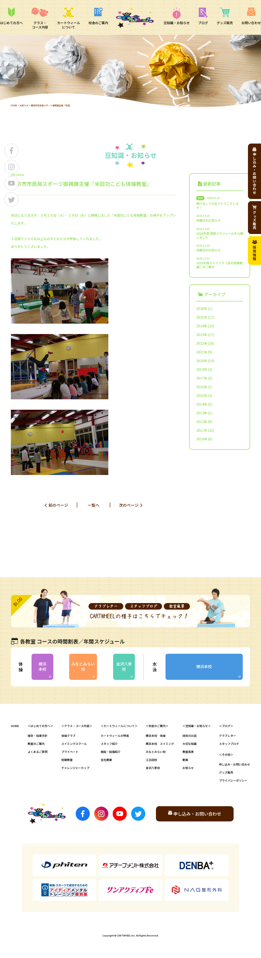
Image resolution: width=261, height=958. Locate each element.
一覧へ (93, 505)
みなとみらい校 (83, 666)
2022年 (201, 343)
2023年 (201, 334)
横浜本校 (42, 666)
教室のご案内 (36, 744)
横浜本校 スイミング (160, 744)
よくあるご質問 (37, 752)
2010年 (201, 439)
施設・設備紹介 (110, 752)
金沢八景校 (124, 666)
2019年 (201, 369)
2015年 (201, 395)
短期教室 (67, 760)
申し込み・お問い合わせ (234, 764)
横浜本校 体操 (156, 736)
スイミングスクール (74, 744)
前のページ (58, 505)
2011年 (201, 430)
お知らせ (24, 105)
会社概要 (106, 760)
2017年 (201, 378)
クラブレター (227, 736)
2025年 (201, 317)
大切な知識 (189, 744)
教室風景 (188, 752)
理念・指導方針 (37, 736)
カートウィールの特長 (115, 736)
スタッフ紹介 (109, 744)
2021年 (201, 352)
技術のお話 (189, 736)
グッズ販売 (226, 772)
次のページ (129, 505)
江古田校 (151, 760)
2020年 (201, 360)
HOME (14, 105)
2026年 (201, 308)
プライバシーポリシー (233, 780)
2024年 (201, 326)
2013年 (201, 413)
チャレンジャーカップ (75, 768)
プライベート (69, 752)
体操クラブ (68, 736)
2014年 (201, 404)
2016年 (201, 386)
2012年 (201, 421)
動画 (185, 760)
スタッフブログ (229, 744)
